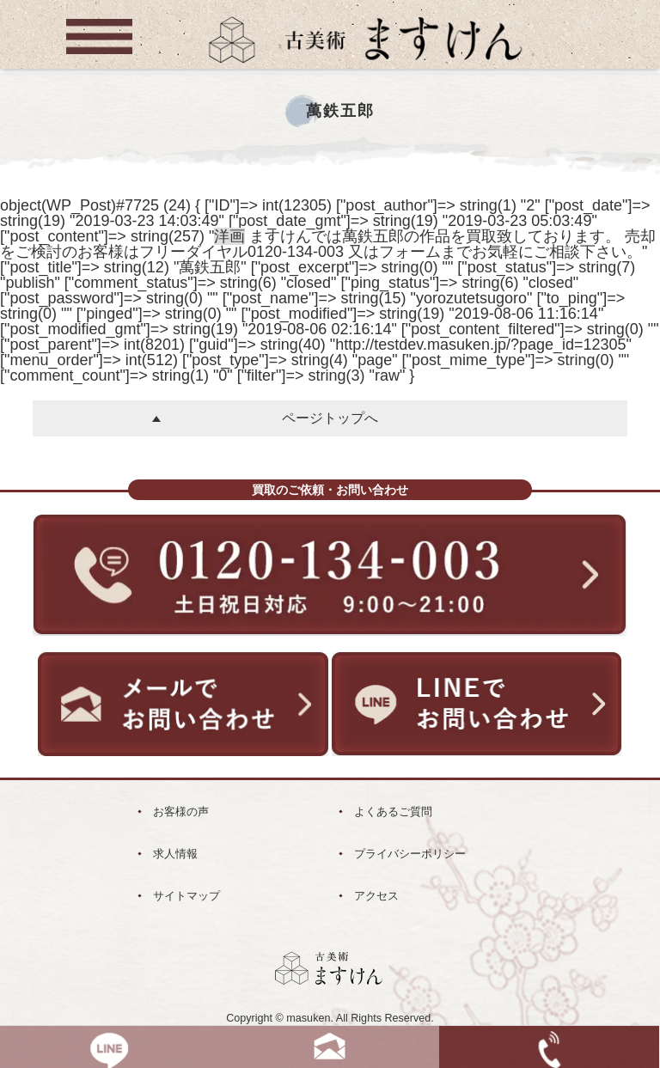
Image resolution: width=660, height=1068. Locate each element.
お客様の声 (181, 811)
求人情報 (175, 853)
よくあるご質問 (393, 811)
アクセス (376, 895)
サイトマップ (186, 895)
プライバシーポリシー (410, 853)
